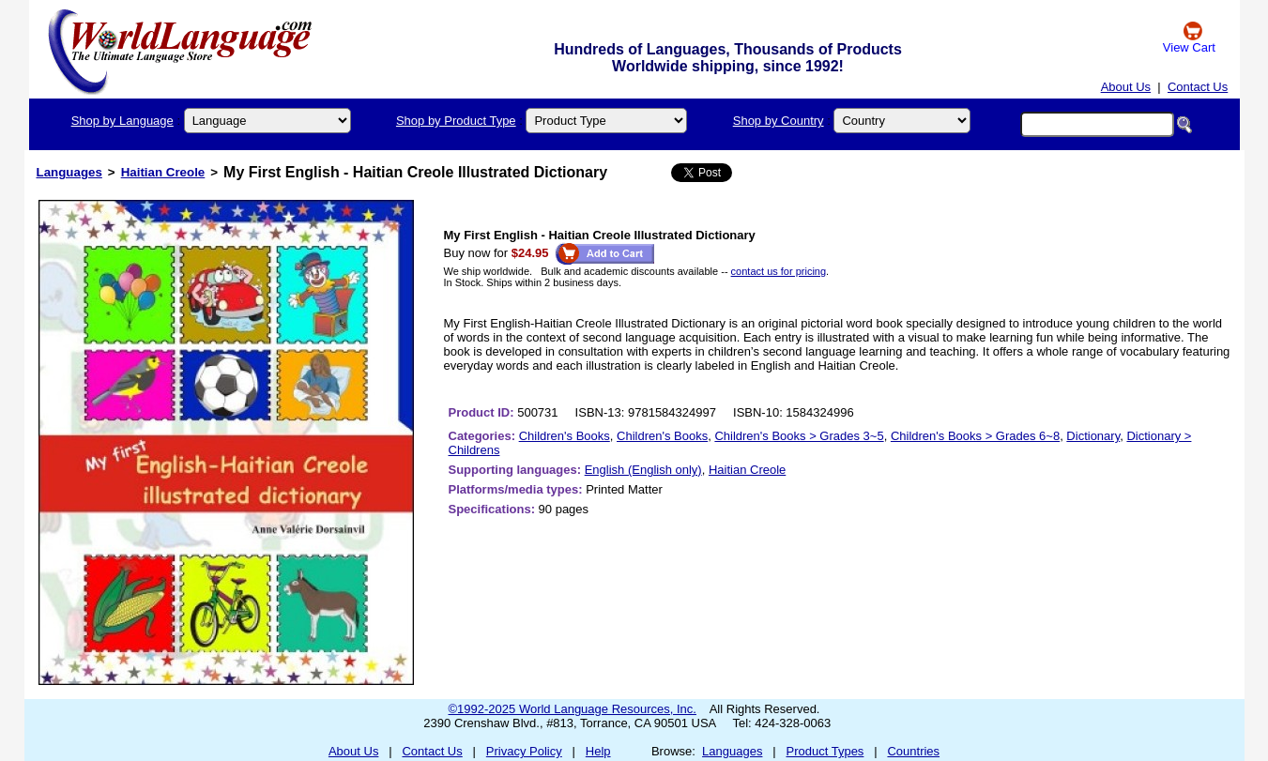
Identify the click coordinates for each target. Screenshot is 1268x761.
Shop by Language (122, 121)
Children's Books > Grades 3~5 (798, 436)
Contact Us (1198, 87)
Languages (69, 172)
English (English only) (643, 470)
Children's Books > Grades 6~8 (975, 436)
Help (598, 751)
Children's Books (564, 436)
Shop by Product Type (456, 121)
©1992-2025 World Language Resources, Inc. (572, 709)
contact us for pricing (779, 271)
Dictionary (1093, 436)
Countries (913, 751)
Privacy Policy (524, 751)
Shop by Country (778, 121)
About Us (1126, 87)
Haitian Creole (163, 172)
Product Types (825, 751)
